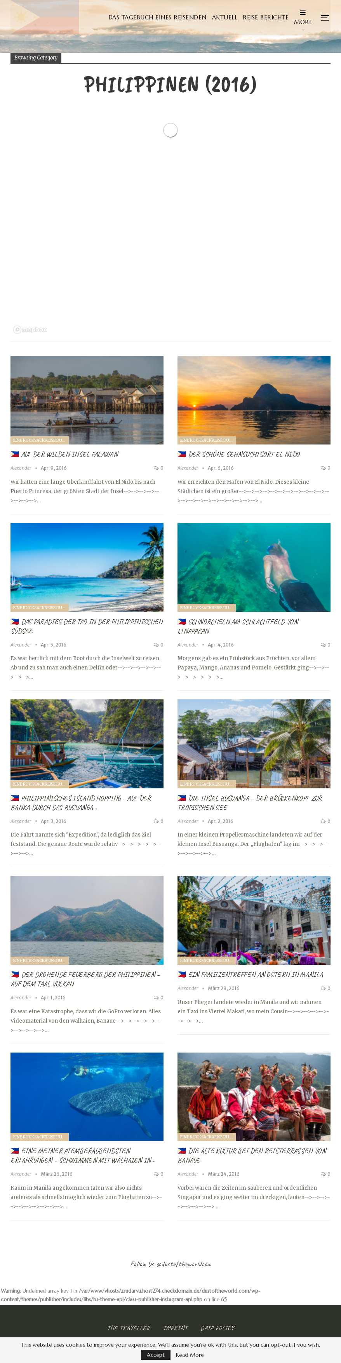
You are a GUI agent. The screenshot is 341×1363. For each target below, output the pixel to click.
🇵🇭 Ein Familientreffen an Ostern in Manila (250, 974)
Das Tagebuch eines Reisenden (157, 17)
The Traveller (128, 1328)
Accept (156, 1354)
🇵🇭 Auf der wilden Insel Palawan (64, 454)
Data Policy (217, 1328)
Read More (190, 1355)
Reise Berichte (266, 17)
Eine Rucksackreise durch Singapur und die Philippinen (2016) (41, 440)
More (303, 17)
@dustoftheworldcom (183, 1264)
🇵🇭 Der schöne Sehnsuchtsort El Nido (238, 454)
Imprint (175, 1328)
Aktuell (225, 17)
